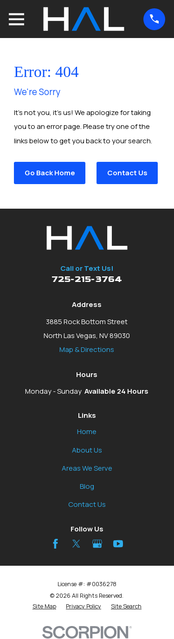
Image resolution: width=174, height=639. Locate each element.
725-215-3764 (87, 279)
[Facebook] (55, 544)
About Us (87, 450)
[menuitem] (44, 606)
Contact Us (127, 173)
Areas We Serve (87, 468)
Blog (87, 486)
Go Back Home (50, 173)
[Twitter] (76, 544)
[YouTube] (118, 544)
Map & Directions (86, 349)
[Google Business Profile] (97, 544)
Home (87, 431)
